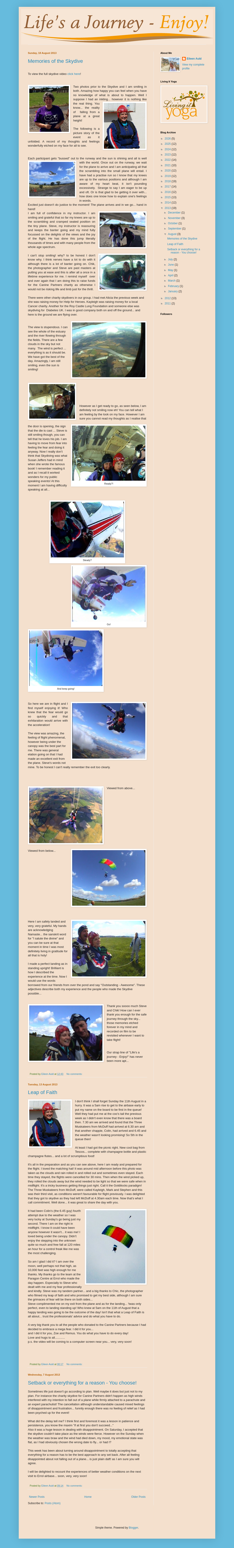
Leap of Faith (42, 1092)
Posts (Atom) (52, 1503)
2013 (168, 208)
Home (88, 1496)
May (171, 270)
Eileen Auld (194, 58)
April (171, 275)
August (172, 234)
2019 (168, 176)
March (172, 280)
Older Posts (138, 1496)
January (173, 291)
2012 (168, 298)
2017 (168, 186)
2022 (168, 159)
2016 (168, 192)
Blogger (133, 1527)
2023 (168, 154)
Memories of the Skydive (55, 61)
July (171, 259)
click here (73, 74)
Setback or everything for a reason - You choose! (82, 1383)
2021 (168, 165)
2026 (168, 138)
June (171, 264)
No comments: (74, 1074)
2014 (168, 202)
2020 (168, 170)
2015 (168, 197)
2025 (168, 143)
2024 (168, 149)
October (173, 223)
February (174, 286)
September (175, 228)
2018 (168, 181)
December (174, 212)
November (174, 218)
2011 (168, 303)
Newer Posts (37, 1496)
